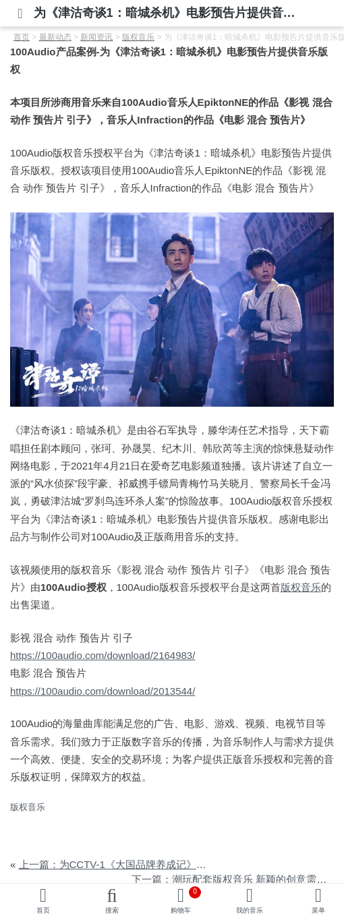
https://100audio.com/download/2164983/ (102, 655)
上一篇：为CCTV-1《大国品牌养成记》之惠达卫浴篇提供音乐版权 (168, 864)
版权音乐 (301, 587)
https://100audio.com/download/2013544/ (102, 691)
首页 (43, 910)
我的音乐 (249, 910)
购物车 (186, 900)
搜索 (112, 910)
